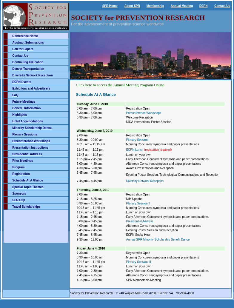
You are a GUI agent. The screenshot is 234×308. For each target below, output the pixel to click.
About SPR (132, 5)
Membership (155, 5)
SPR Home (109, 5)
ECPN (203, 5)
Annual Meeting (182, 5)
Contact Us (222, 5)
